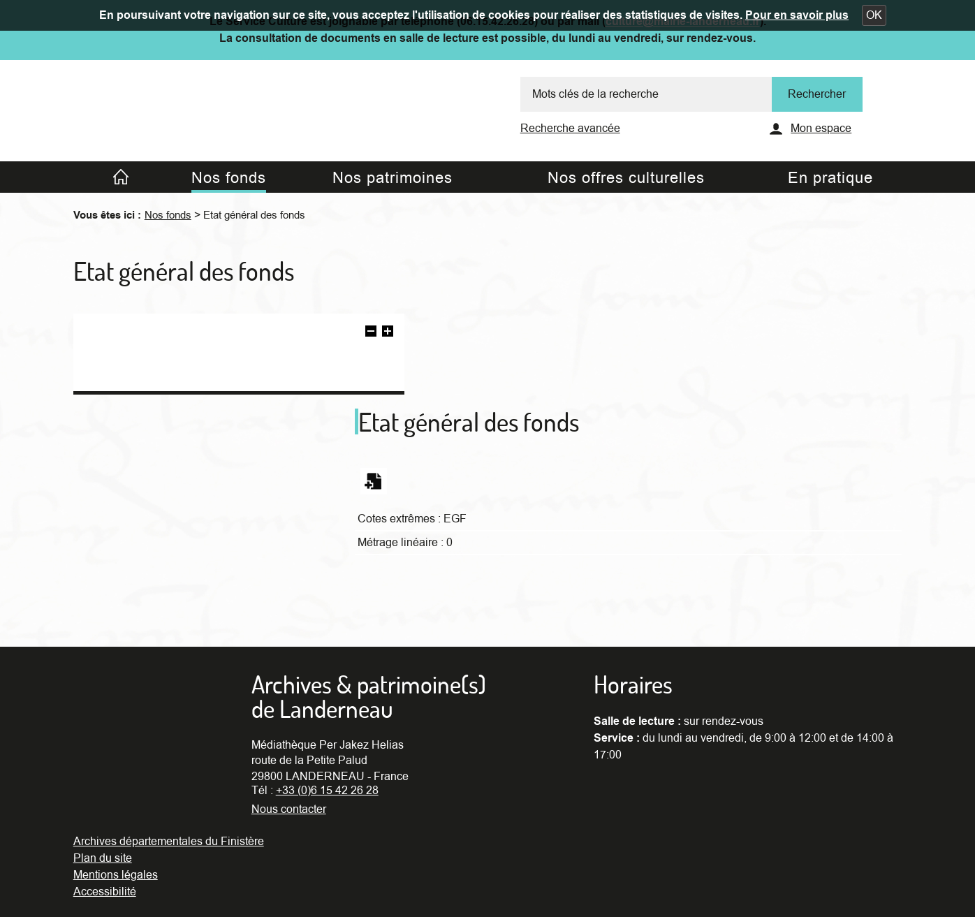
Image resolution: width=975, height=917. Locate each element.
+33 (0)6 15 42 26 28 (327, 790)
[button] (874, 15)
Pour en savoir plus (797, 15)
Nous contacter (288, 809)
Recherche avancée (570, 128)
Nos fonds (168, 215)
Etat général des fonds (254, 215)
